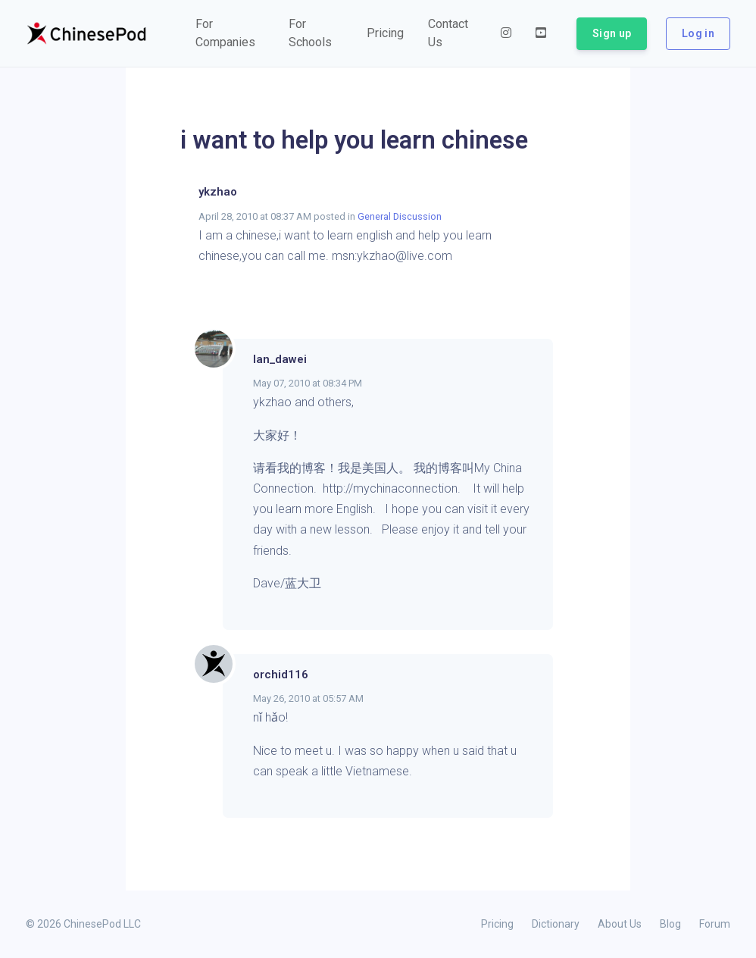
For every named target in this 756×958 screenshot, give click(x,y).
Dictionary (555, 924)
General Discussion (400, 216)
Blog (670, 924)
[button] (229, 33)
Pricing (497, 924)
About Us (620, 924)
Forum (714, 924)
